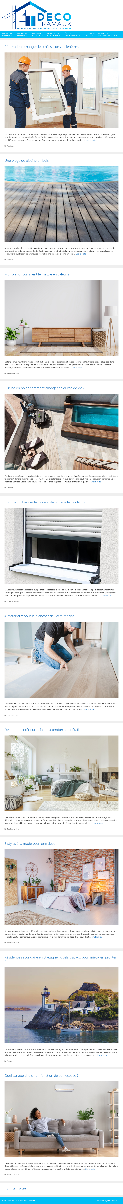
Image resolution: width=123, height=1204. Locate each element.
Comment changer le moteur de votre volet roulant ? (45, 502)
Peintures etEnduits (90, 34)
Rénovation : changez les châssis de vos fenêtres (42, 46)
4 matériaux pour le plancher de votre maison (40, 616)
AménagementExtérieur (23, 34)
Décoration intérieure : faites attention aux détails (42, 729)
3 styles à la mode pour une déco (30, 843)
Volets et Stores (13, 601)
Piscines (10, 260)
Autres (9, 1061)
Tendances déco (13, 373)
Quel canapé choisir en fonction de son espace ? (41, 1075)
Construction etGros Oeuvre (55, 34)
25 (14, 1188)
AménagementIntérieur (8, 34)
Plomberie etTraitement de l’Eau (108, 34)
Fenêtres (10, 146)
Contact (115, 1200)
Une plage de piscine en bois (27, 160)
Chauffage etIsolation (38, 34)
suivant (21, 1188)
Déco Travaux (7, 1200)
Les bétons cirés (13, 715)
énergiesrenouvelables (73, 34)
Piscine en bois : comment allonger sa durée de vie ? (44, 388)
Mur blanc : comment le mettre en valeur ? (37, 274)
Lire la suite (91, 140)
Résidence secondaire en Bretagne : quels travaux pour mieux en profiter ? (61, 959)
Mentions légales (103, 1200)
